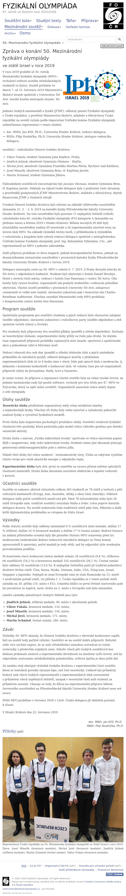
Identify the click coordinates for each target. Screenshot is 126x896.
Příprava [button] (89, 20)
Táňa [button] (71, 20)
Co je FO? (36, 865)
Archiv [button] (10, 33)
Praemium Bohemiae (110, 869)
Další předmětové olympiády (76, 869)
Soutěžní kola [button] (18, 20)
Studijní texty (48, 20)
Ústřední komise (78, 27)
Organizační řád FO (57, 865)
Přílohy (9, 731)
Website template (12, 892)
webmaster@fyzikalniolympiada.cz (21, 888)
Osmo (25, 33)
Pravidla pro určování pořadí (96, 865)
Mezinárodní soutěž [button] (24, 27)
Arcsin (29, 892)
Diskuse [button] (54, 27)
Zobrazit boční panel (112, 46)
